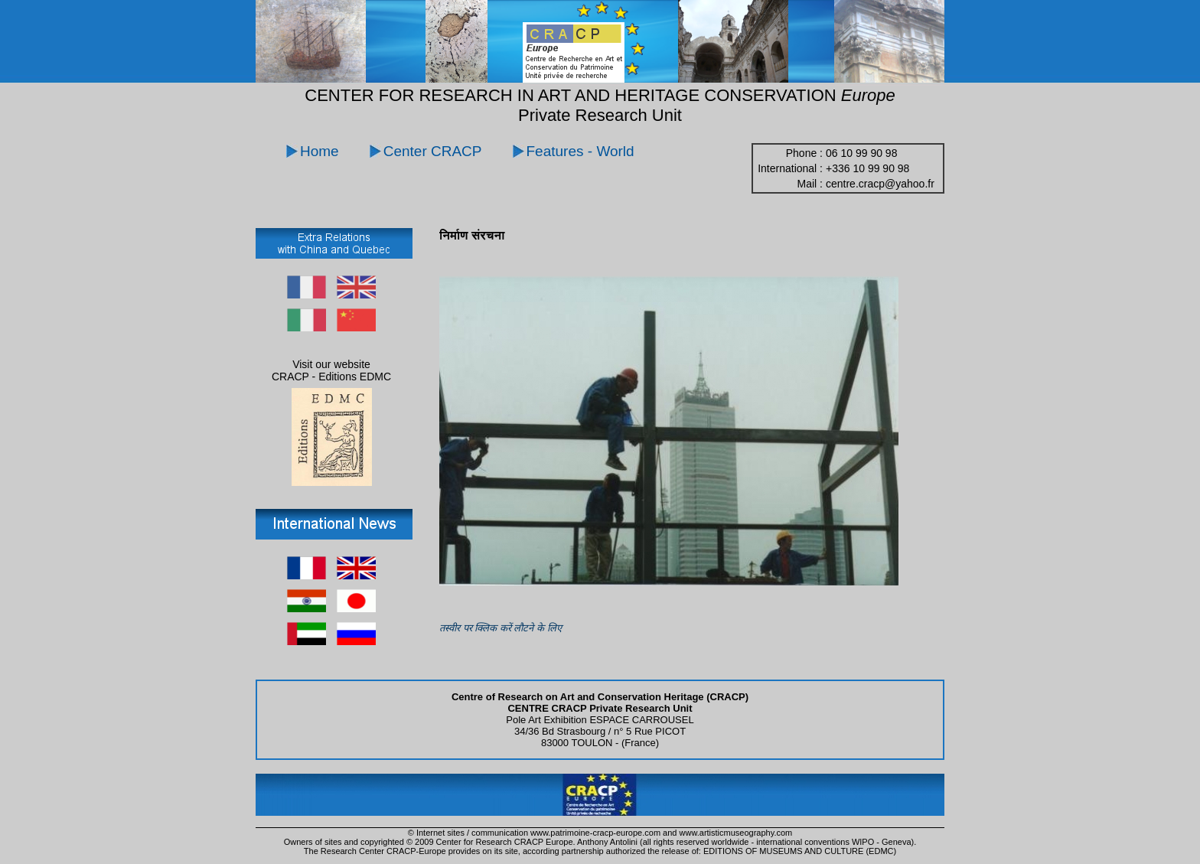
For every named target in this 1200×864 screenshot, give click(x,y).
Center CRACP (432, 151)
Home (319, 151)
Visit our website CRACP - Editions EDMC (331, 370)
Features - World (580, 151)
